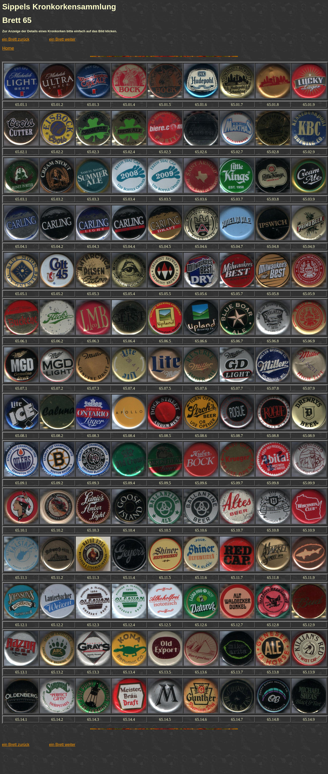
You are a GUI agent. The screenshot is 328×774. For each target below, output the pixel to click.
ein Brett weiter (62, 39)
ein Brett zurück (15, 39)
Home (8, 48)
